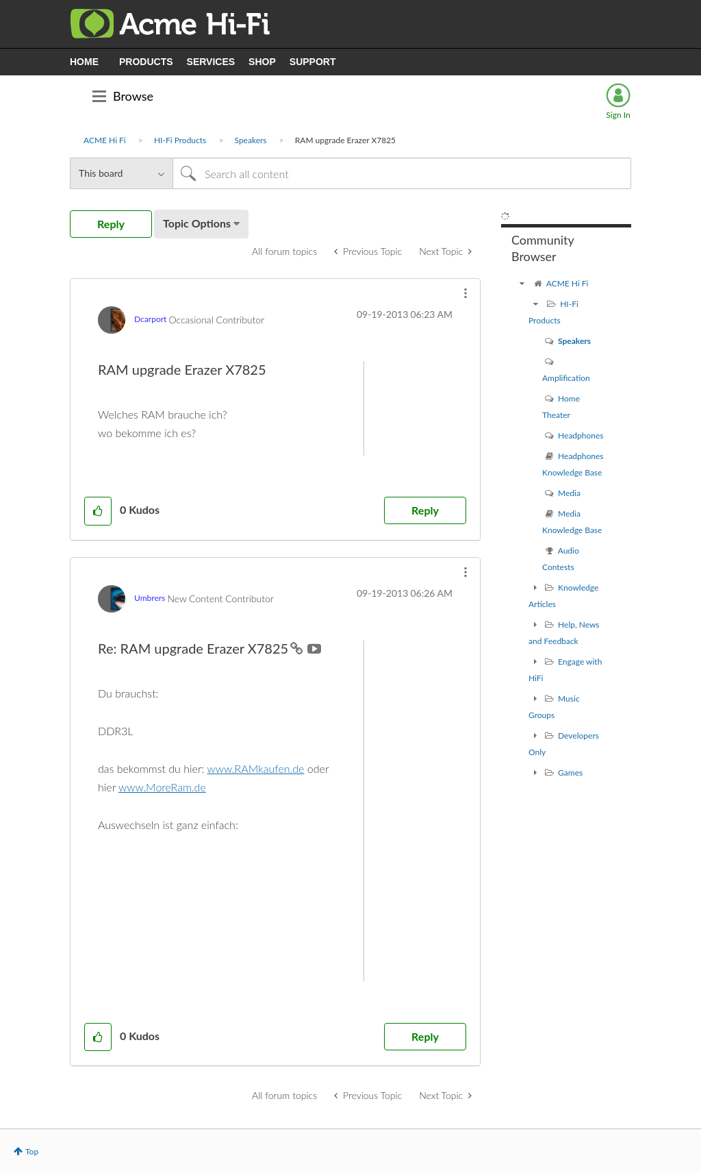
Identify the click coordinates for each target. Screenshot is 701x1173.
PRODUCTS (146, 61)
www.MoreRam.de (162, 786)
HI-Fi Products (180, 140)
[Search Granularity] (121, 173)
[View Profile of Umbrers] (149, 598)
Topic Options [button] (197, 223)
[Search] (402, 173)
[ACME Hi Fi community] (521, 283)
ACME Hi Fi (105, 140)
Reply (425, 510)
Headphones (580, 435)
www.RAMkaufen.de (255, 768)
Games (570, 772)
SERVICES (211, 61)
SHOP (262, 61)
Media (569, 493)
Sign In (618, 115)
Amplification (566, 378)
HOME (84, 61)
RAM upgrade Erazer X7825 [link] (345, 140)
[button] (465, 293)
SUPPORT (313, 61)
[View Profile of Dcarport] (150, 319)
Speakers (251, 140)
